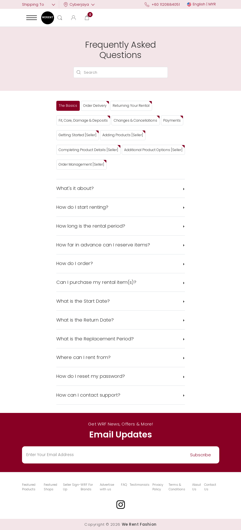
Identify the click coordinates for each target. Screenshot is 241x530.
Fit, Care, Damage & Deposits (83, 120)
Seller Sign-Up (72, 487)
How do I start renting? (82, 207)
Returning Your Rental (131, 105)
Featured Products (28, 487)
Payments (172, 120)
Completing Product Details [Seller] (88, 149)
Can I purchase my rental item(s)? (96, 282)
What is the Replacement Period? (95, 339)
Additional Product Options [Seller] (153, 149)
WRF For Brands (87, 487)
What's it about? (75, 188)
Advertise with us (107, 487)
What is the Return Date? (85, 320)
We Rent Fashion (139, 524)
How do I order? (74, 263)
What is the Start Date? (83, 301)
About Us (196, 487)
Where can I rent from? (83, 357)
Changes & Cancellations (135, 120)
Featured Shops (50, 487)
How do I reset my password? (90, 376)
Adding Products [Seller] (122, 134)
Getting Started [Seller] (77, 134)
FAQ (124, 484)
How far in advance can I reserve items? (103, 245)
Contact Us (210, 487)
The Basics (68, 105)
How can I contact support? (88, 395)
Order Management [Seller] (81, 164)
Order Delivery (95, 105)
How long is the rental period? (90, 226)
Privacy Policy (157, 487)
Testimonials (140, 484)
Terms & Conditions (177, 487)
